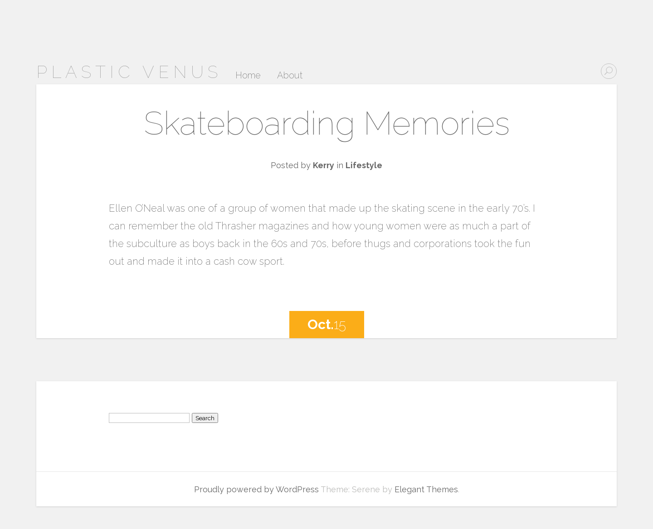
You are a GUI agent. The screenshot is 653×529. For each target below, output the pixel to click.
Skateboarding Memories (327, 123)
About (289, 76)
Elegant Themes (426, 489)
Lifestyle (364, 165)
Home (248, 76)
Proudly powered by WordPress (256, 489)
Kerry (323, 165)
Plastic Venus (129, 72)
